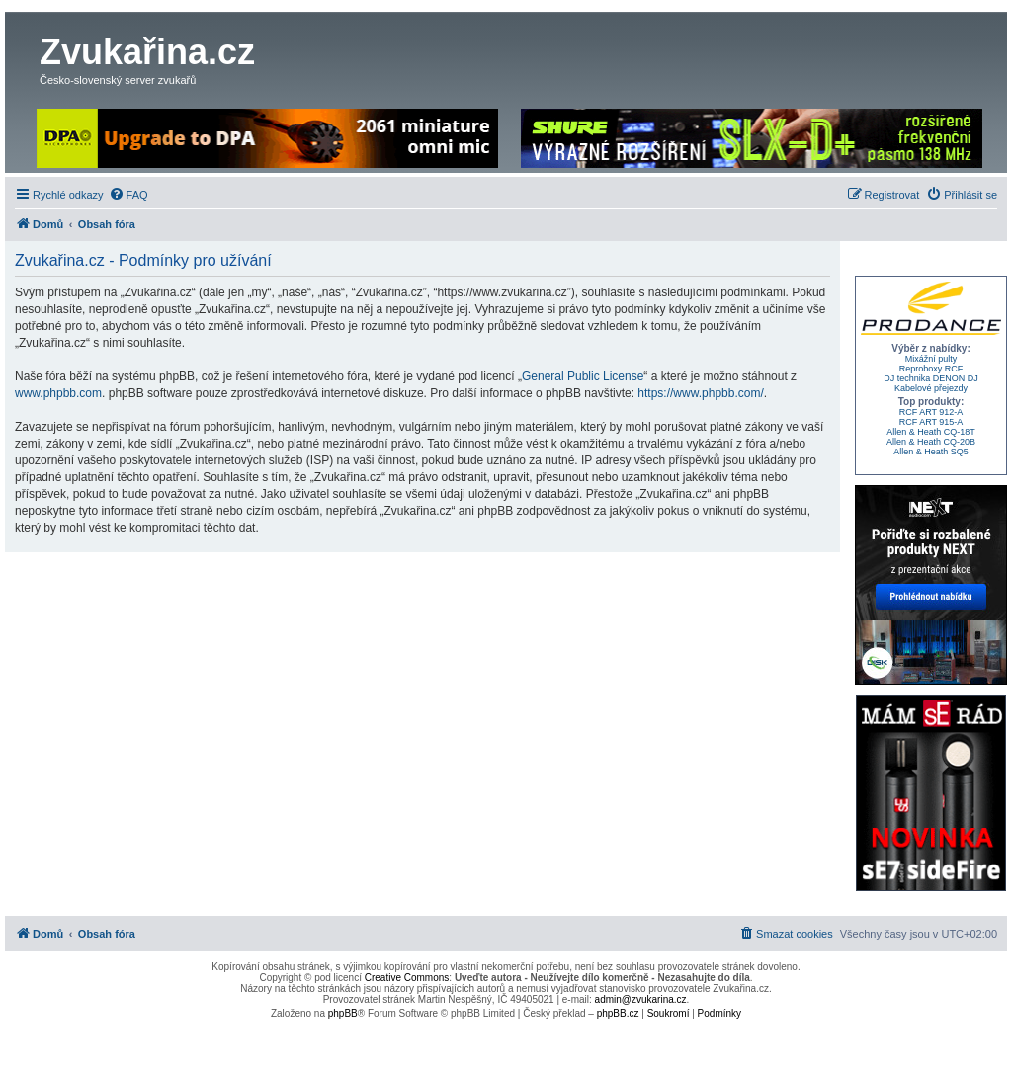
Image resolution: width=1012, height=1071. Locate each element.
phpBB (343, 1013)
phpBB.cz (618, 1013)
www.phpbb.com (58, 393)
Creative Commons (407, 977)
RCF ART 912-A (931, 412)
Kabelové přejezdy (931, 388)
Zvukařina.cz (147, 52)
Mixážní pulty (931, 359)
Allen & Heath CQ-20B (930, 442)
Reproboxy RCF (931, 368)
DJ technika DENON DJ (931, 378)
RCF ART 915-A (931, 422)
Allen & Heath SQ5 (931, 451)
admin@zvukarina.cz (641, 999)
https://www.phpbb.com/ (700, 393)
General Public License (582, 376)
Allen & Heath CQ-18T (930, 432)
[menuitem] (128, 194)
